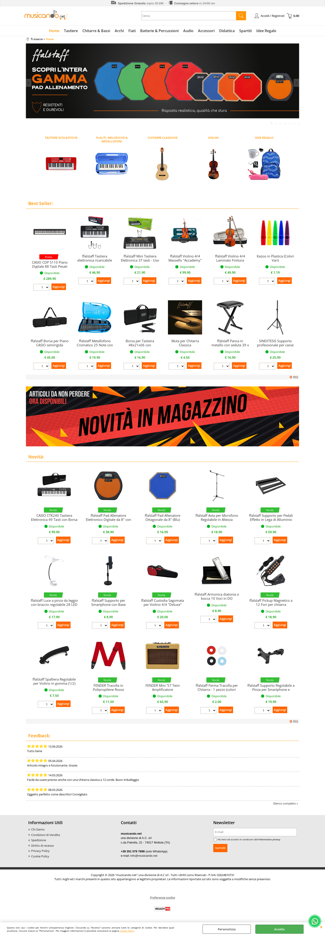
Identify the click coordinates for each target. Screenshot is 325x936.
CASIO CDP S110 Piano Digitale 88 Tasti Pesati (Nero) (50, 266)
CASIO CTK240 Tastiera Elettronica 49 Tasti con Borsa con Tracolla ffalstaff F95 (54, 519)
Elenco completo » (285, 803)
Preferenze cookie (162, 897)
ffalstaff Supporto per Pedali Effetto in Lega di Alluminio (271, 517)
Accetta (279, 929)
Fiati (132, 30)
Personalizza (227, 929)
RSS (295, 377)
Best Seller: (40, 203)
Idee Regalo (266, 30)
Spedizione (38, 840)
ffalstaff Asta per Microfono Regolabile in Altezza (217, 517)
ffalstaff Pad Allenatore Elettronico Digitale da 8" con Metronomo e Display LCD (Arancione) (108, 521)
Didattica (227, 30)
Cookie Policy (127, 930)
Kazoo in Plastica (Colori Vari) (275, 258)
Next (296, 83)
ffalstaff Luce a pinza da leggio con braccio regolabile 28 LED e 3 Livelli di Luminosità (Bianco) (54, 606)
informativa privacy (269, 839)
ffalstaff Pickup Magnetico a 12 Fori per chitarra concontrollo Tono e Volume (271, 604)
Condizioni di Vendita (45, 835)
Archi (119, 30)
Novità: (36, 457)
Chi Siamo (38, 829)
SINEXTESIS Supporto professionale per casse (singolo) (275, 345)
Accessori (206, 30)
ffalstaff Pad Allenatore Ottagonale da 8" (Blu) (162, 517)
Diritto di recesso (42, 845)
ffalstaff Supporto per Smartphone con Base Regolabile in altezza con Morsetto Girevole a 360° (108, 606)
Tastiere (71, 30)
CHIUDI (321, 927)
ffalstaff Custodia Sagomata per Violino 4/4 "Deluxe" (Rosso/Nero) (162, 604)
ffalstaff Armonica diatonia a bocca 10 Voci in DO (217, 596)
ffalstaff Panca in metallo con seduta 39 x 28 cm (230, 345)
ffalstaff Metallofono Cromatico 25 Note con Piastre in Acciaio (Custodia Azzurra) (95, 347)
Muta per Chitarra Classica (185, 343)
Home (54, 30)
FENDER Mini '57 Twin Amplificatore (162, 687)
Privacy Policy (40, 851)
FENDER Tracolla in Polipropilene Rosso (108, 687)
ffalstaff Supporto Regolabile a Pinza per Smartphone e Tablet (271, 689)
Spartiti (245, 30)
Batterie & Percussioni (159, 30)
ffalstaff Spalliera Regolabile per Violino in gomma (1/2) (54, 681)
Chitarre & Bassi (96, 30)
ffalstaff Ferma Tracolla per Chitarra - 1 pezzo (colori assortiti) (217, 689)
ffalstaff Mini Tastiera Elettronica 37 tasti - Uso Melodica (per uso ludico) (140, 262)
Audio (188, 30)
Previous (29, 83)
